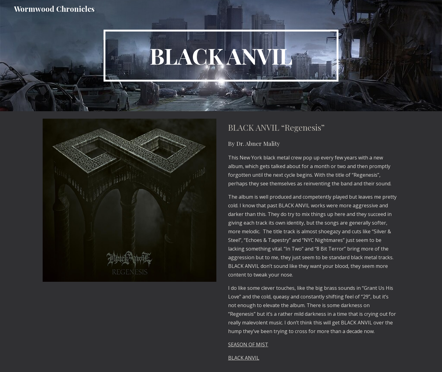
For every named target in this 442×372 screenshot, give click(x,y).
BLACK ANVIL (243, 357)
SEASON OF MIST (248, 344)
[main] (221, 56)
